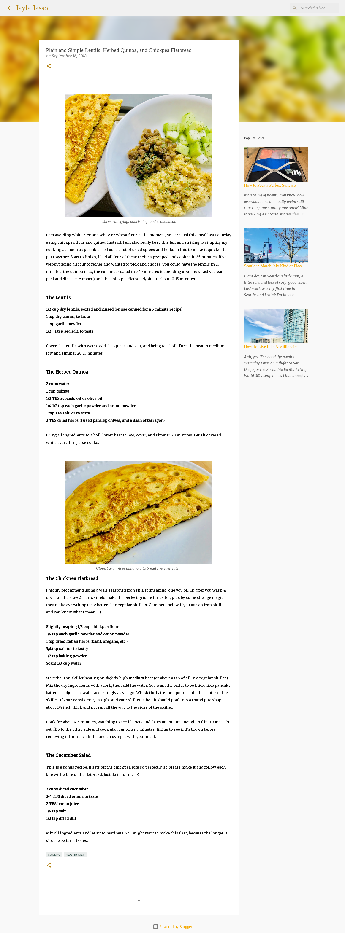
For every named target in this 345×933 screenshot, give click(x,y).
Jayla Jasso (32, 8)
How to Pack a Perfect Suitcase (270, 185)
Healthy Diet (75, 854)
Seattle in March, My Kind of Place (273, 266)
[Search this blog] (315, 8)
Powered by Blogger (172, 927)
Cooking (54, 854)
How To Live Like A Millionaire (271, 346)
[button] (49, 66)
